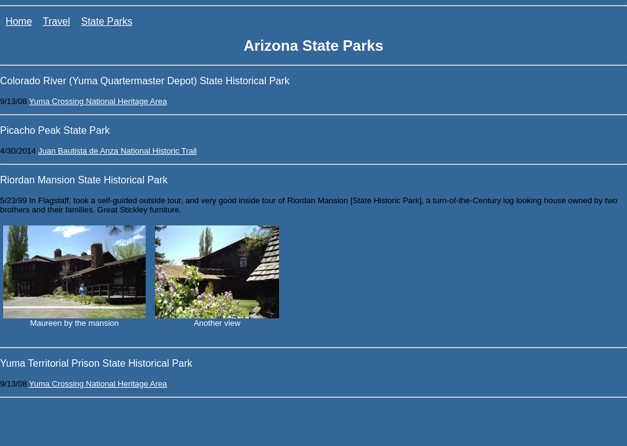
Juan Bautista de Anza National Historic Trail (117, 150)
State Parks (107, 21)
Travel (56, 21)
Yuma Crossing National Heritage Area (98, 101)
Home (19, 21)
